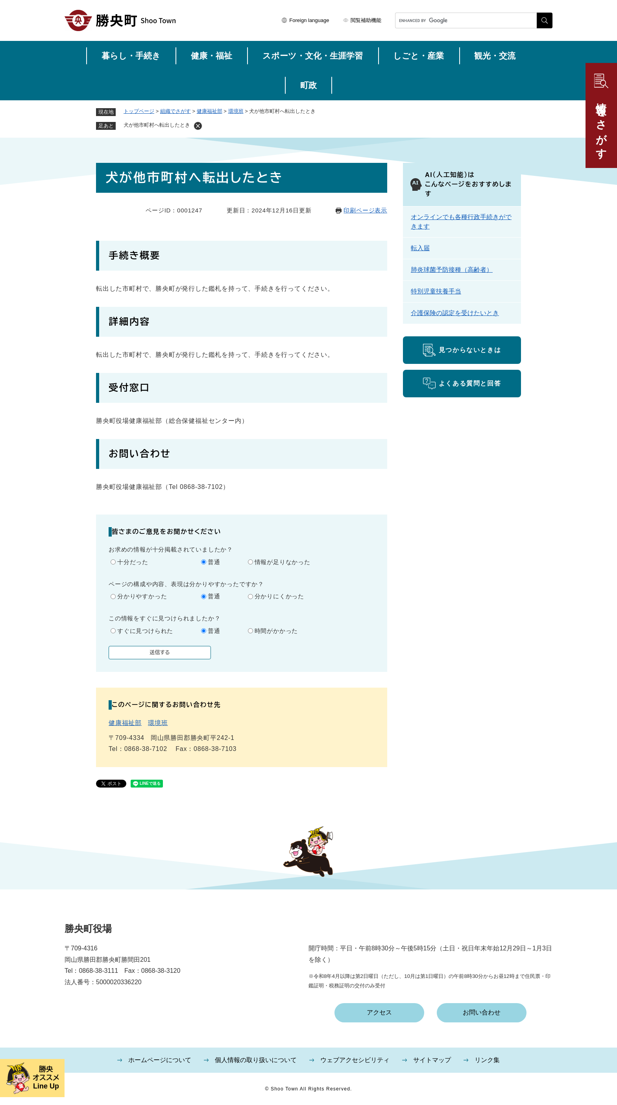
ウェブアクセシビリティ (355, 1060)
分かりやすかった (142, 596)
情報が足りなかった (282, 562)
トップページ (139, 111)
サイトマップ (432, 1060)
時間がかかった (276, 630)
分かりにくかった (279, 596)
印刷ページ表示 (365, 210)
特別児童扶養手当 (436, 291)
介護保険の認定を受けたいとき (455, 313)
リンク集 (487, 1060)
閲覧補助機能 (366, 20)
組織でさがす (175, 111)
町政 (308, 85)
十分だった (132, 562)
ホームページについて (159, 1060)
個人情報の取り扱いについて (256, 1060)
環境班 (236, 111)
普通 (214, 562)
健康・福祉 (211, 55)
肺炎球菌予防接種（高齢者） (452, 269)
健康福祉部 (209, 111)
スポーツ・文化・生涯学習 (312, 55)
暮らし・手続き (131, 55)
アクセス (379, 1012)
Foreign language (309, 20)
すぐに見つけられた (145, 630)
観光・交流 (494, 55)
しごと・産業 (418, 55)
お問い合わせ (482, 1012)
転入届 (420, 248)
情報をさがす (601, 124)
